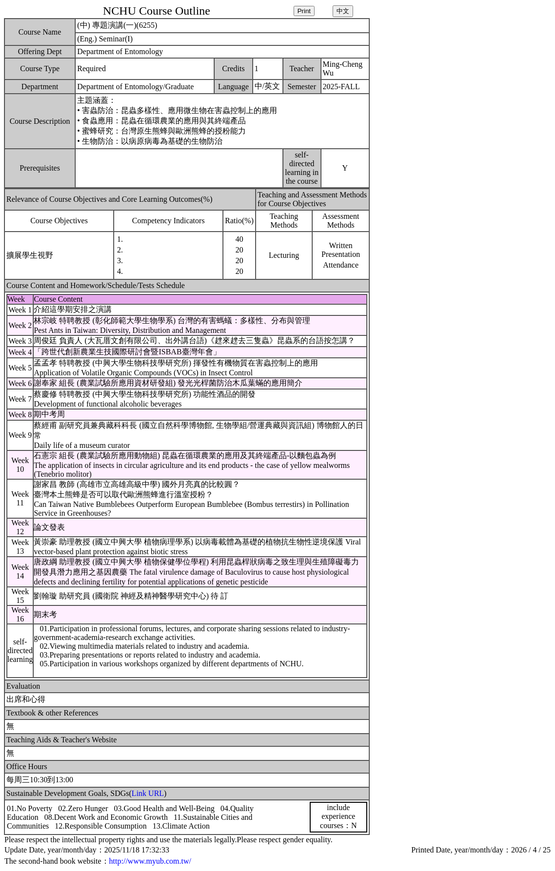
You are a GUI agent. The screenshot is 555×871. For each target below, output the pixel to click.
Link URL (148, 793)
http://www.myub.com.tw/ (150, 861)
